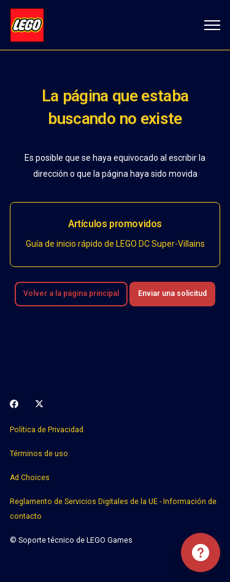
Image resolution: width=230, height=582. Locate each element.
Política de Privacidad (46, 429)
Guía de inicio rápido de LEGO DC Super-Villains (115, 244)
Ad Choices (30, 477)
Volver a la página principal (71, 293)
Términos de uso (39, 453)
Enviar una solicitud (172, 293)
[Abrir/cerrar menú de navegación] (212, 25)
